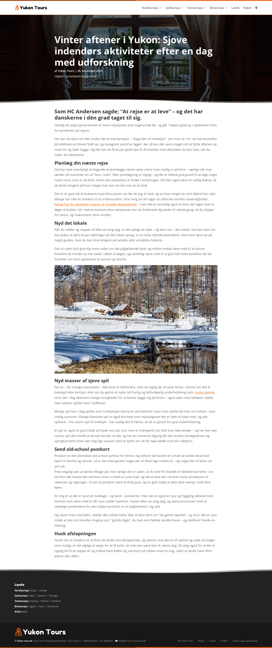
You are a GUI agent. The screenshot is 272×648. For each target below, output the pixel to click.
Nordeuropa (150, 8)
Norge (33, 590)
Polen (42, 606)
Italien (31, 595)
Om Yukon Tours (185, 640)
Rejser (247, 8)
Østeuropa (217, 8)
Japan (25, 611)
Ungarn (32, 606)
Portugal (53, 595)
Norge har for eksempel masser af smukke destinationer (95, 204)
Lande (235, 8)
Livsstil (212, 640)
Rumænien (53, 606)
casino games (204, 392)
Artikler (224, 640)
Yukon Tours (66, 71)
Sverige (43, 590)
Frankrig (33, 601)
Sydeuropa (173, 8)
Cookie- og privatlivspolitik (245, 640)
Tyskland (55, 601)
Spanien (41, 595)
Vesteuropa (195, 8)
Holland (44, 601)
